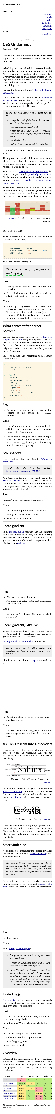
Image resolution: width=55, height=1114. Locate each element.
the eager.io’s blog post (19, 948)
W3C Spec (7, 1080)
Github (48, 17)
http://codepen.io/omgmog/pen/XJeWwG (23, 471)
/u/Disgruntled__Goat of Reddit (18, 641)
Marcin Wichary (38, 853)
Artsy (19, 340)
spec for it (15, 797)
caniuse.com (13, 218)
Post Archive (45, 34)
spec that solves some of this (33, 171)
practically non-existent (40, 174)
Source (46, 819)
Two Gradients (9, 1093)
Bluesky (48, 20)
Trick (8, 1086)
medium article (16, 532)
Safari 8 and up (12, 791)
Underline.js (9, 1000)
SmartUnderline (10, 1096)
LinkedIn (47, 26)
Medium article (11, 481)
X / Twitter (46, 23)
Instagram (47, 28)
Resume (48, 14)
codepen (21, 543)
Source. (47, 782)
